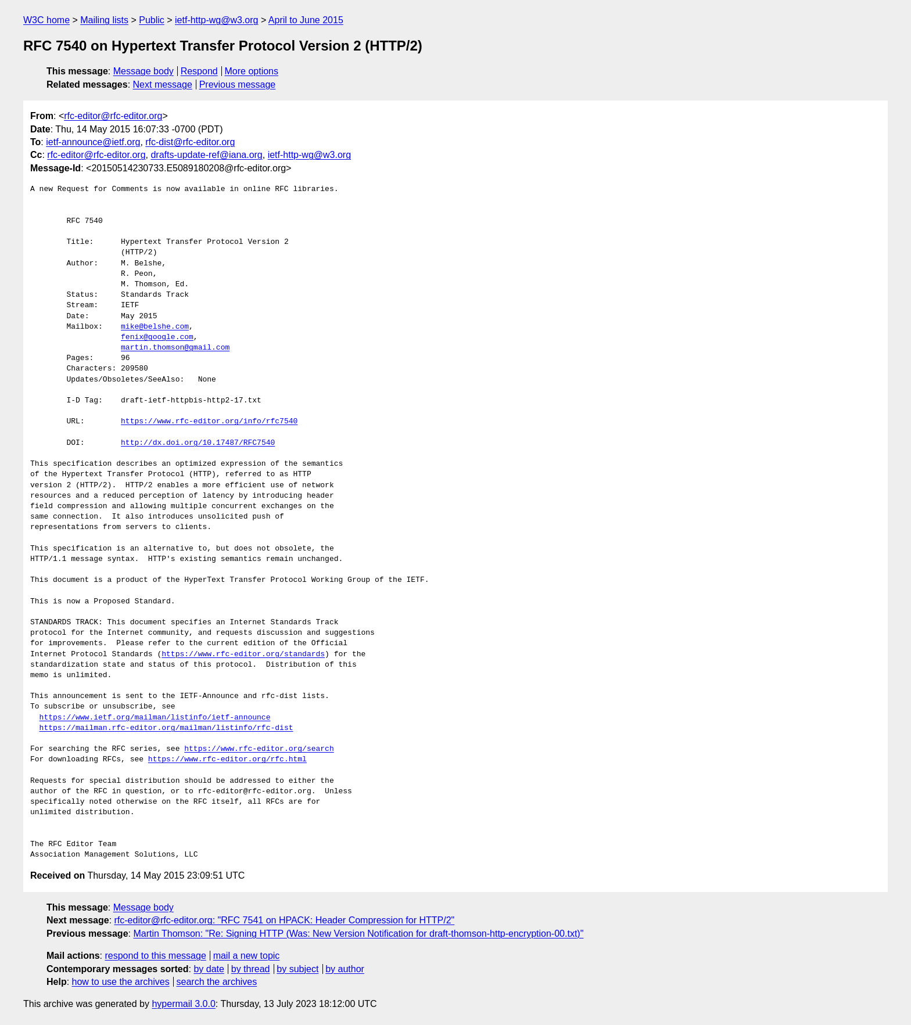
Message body (143, 71)
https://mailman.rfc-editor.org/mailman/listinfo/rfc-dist (166, 728)
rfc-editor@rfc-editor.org (113, 116)
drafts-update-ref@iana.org (206, 155)
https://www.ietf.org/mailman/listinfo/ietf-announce (155, 718)
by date (208, 969)
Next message (162, 84)
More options (252, 71)
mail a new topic (246, 956)
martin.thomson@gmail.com (175, 348)
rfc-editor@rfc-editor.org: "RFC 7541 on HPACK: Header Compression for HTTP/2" (284, 920)
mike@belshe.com (155, 327)
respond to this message (155, 956)
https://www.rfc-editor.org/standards (243, 654)
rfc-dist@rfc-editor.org (190, 142)
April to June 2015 (305, 20)
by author (344, 969)
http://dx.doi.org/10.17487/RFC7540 (198, 443)
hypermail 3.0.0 (183, 1004)
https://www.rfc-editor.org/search (258, 749)
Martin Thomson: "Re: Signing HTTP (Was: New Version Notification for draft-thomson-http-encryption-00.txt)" (358, 933)
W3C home (46, 20)
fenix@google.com (157, 337)
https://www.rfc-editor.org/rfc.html (227, 759)
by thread (250, 969)
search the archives (217, 982)
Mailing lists (104, 20)
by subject (297, 969)
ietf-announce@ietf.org (93, 142)
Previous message (237, 84)
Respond (199, 71)
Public (151, 20)
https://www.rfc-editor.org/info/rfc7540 (209, 421)
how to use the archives (121, 982)
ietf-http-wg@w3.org (216, 20)
